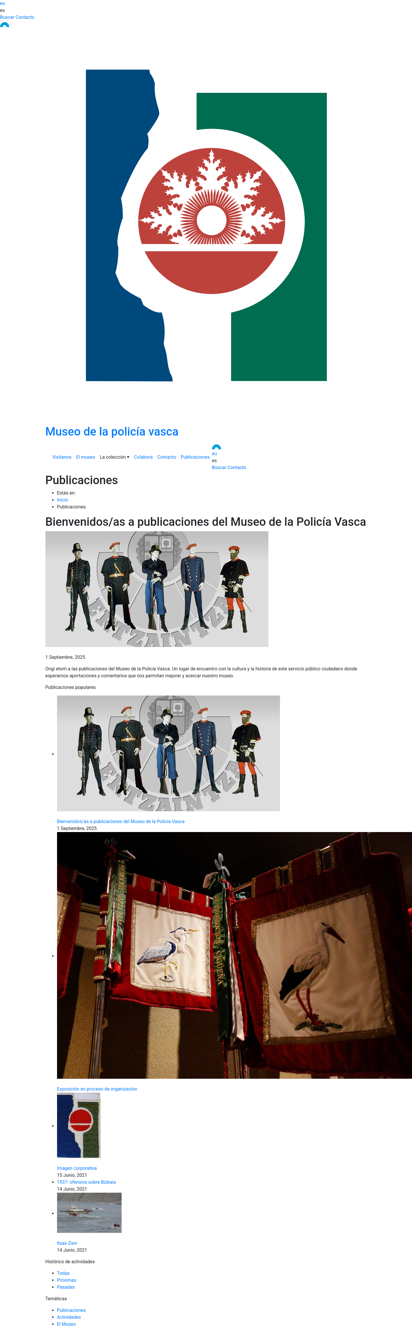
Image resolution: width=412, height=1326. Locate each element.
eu (2, 3)
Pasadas (66, 1287)
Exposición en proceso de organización (97, 1089)
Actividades (69, 1317)
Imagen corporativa (77, 1168)
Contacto (25, 17)
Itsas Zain (67, 1243)
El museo (85, 457)
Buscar (7, 17)
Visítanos (62, 457)
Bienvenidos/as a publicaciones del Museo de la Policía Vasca (121, 821)
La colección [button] (115, 457)
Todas (63, 1273)
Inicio (62, 500)
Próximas (66, 1280)
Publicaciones (195, 457)
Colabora (143, 457)
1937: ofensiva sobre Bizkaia (86, 1182)
